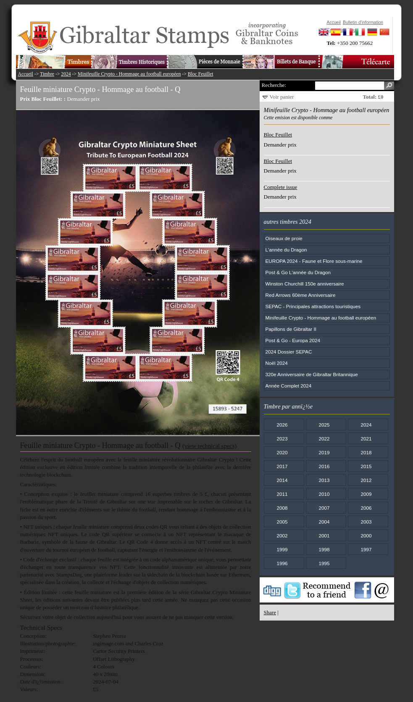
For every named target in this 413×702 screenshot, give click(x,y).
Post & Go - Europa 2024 (293, 340)
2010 (323, 494)
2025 (323, 424)
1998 (323, 549)
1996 (281, 563)
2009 (365, 494)
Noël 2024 (277, 363)
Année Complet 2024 (289, 385)
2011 (281, 494)
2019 (323, 452)
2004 (323, 521)
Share (270, 612)
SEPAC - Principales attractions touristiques (313, 306)
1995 (323, 563)
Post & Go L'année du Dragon (298, 272)
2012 (365, 480)
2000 (365, 535)
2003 (365, 521)
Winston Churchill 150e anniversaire (305, 283)
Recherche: (274, 85)
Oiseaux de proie (284, 238)
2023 (281, 438)
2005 (281, 521)
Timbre (47, 74)
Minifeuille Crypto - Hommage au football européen (129, 74)
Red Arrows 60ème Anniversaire (301, 295)
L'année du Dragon (286, 249)
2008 (281, 508)
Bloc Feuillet (200, 74)
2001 (323, 535)
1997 (365, 549)
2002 (281, 535)
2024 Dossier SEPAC (289, 351)
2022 (323, 438)
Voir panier (282, 97)
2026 (281, 424)
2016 (323, 466)
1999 (281, 549)
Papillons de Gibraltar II (291, 329)
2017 (281, 466)
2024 (66, 74)
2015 (365, 466)
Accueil (25, 74)
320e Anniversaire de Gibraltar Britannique (312, 374)
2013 (323, 480)
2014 (281, 480)
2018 (365, 452)
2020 (281, 452)
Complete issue (280, 187)
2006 (365, 508)
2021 (365, 438)
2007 (323, 508)
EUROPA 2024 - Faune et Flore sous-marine (314, 261)
